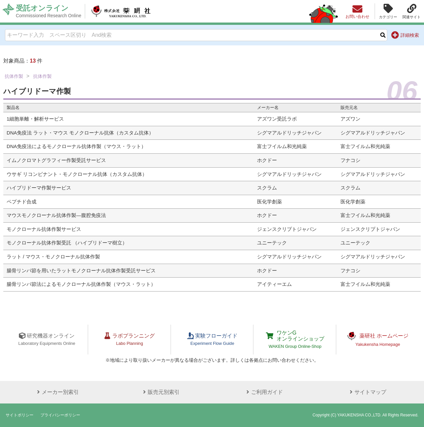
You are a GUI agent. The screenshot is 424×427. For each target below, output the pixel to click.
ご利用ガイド (263, 392)
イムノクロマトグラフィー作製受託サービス (56, 160)
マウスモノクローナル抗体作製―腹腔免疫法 (56, 215)
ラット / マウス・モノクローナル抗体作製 (53, 256)
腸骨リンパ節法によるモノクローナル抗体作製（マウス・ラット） (81, 284)
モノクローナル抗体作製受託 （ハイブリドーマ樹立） (67, 242)
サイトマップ (367, 392)
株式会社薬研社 (121, 11)
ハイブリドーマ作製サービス (39, 187)
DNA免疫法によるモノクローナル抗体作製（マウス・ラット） (76, 146)
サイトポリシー (19, 415)
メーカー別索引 (57, 392)
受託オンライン (48, 11)
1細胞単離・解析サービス (35, 119)
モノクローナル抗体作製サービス (44, 229)
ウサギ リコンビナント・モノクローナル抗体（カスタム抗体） (77, 174)
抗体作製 (14, 76)
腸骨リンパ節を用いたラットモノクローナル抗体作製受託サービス (81, 270)
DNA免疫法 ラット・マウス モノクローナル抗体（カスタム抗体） (80, 132)
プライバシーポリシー (60, 415)
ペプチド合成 (21, 201)
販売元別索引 (160, 392)
